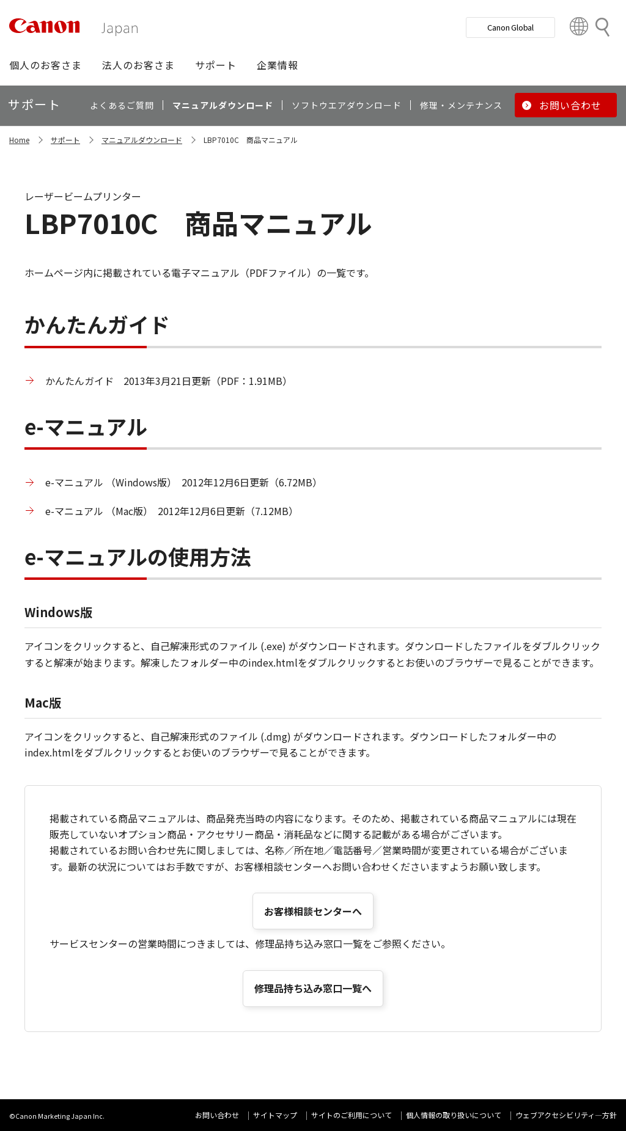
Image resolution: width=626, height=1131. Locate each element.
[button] (45, 64)
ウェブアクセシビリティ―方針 (566, 1115)
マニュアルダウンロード (141, 139)
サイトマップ (275, 1115)
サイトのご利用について (351, 1115)
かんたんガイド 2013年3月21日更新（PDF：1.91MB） (168, 380)
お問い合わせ (217, 1115)
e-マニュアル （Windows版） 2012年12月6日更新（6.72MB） (183, 482)
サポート (65, 139)
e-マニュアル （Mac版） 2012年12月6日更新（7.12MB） (171, 510)
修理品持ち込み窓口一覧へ (313, 988)
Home (19, 139)
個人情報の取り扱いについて (453, 1115)
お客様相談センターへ (313, 911)
